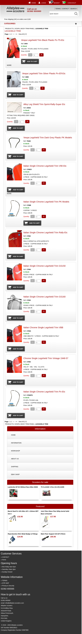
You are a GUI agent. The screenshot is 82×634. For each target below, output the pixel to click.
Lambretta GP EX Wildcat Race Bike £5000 (23, 487)
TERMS (58, 9)
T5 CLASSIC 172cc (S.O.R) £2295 (52, 487)
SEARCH (73, 9)
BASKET (57, 3)
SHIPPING (14, 466)
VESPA (17, 28)
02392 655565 (7, 589)
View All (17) (22, 34)
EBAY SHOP (15, 474)
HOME (13, 435)
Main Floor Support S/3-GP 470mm (53, 534)
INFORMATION (16, 443)
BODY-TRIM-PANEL (27, 28)
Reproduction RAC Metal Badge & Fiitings (23, 534)
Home (33, 3)
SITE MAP (5, 583)
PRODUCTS (9, 28)
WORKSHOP (15, 451)
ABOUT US (15, 459)
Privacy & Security (8, 586)
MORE (9, 65)
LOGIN (43, 3)
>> (16, 34)
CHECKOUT (72, 3)
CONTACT (65, 9)
